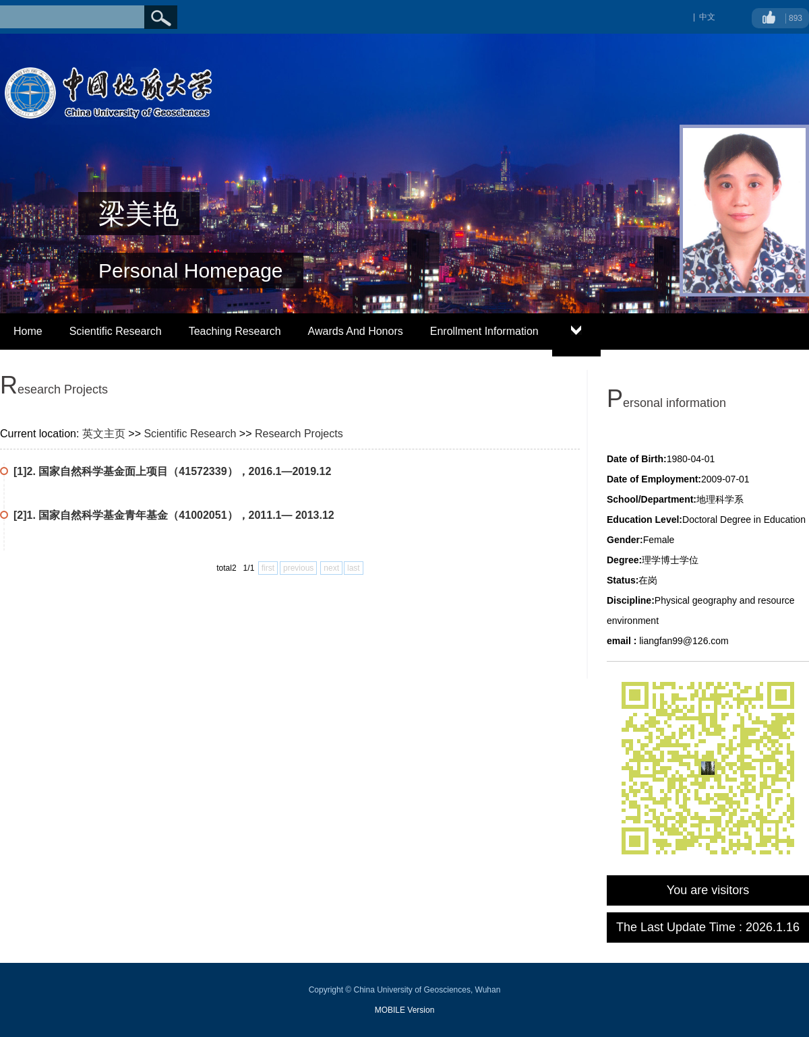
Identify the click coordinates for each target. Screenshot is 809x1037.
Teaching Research (235, 331)
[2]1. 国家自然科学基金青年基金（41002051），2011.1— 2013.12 (173, 515)
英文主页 (103, 433)
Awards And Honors (355, 331)
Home (27, 331)
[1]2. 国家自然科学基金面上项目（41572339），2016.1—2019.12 (172, 471)
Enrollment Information (484, 331)
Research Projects (299, 433)
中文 (707, 17)
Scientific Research (115, 331)
